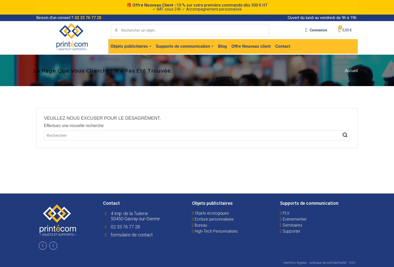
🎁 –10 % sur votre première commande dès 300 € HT (197, 7)
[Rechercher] (197, 135)
